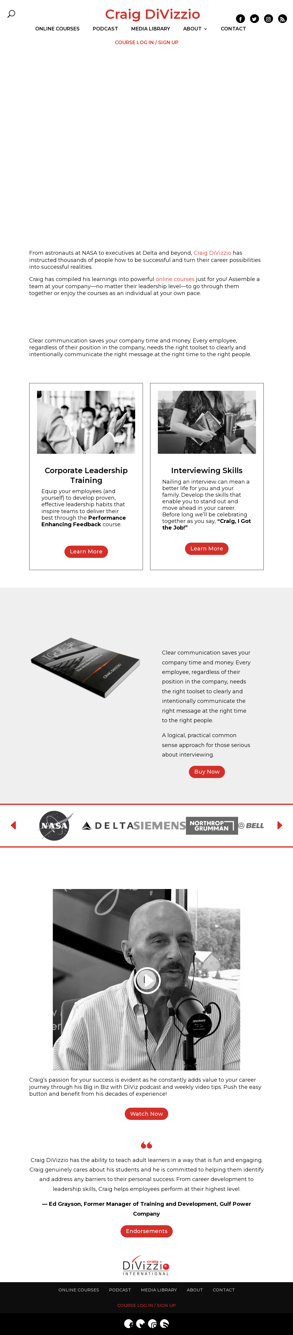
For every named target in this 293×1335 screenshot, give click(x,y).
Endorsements (146, 1231)
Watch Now (146, 1114)
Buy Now (207, 771)
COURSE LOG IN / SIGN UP (146, 43)
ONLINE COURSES (57, 29)
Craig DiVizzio (152, 14)
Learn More (86, 551)
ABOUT (192, 29)
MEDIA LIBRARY (150, 29)
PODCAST (105, 29)
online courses (175, 279)
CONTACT (233, 29)
